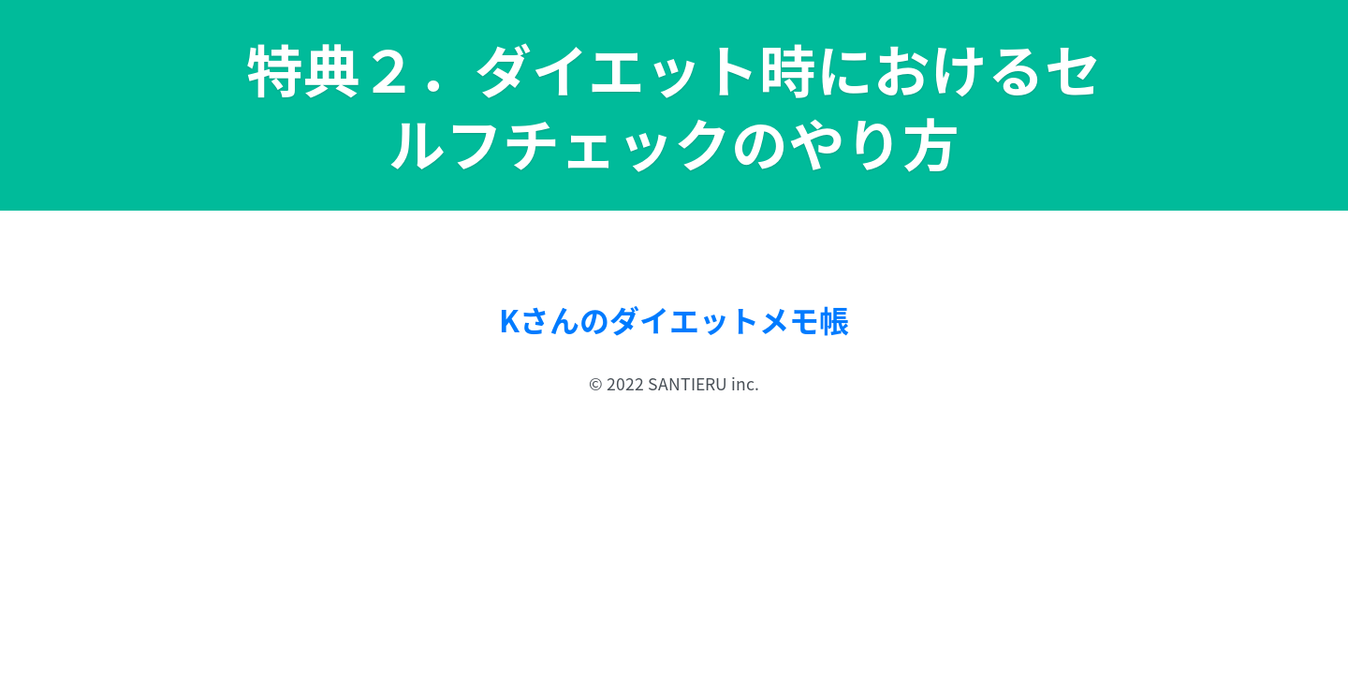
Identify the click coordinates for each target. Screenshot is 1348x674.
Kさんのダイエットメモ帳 (674, 320)
